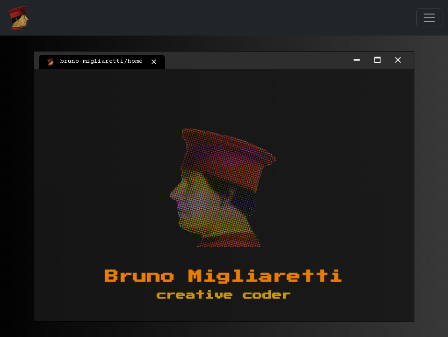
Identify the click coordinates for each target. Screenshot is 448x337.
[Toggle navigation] (429, 17)
